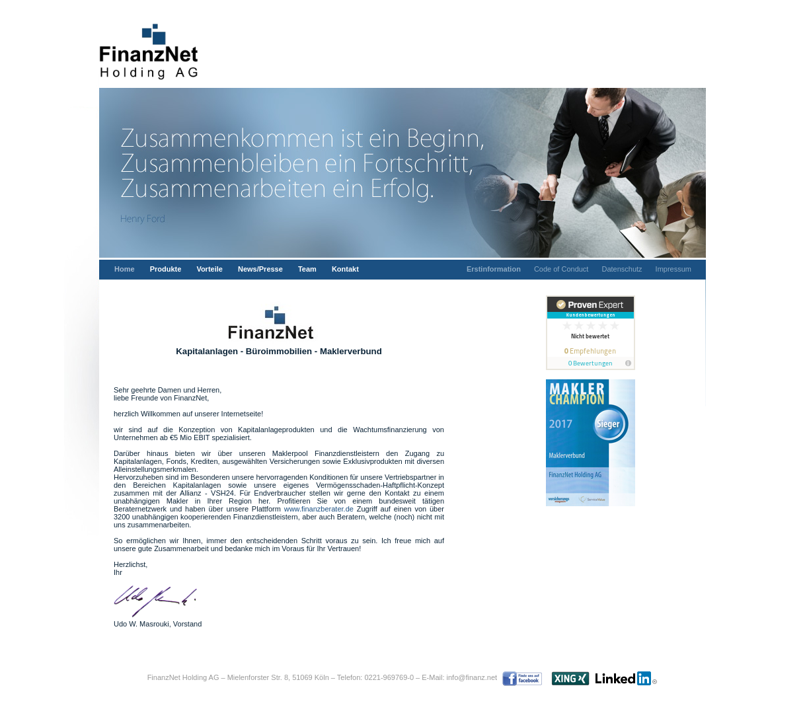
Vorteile (209, 269)
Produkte (166, 269)
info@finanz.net (472, 677)
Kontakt (345, 269)
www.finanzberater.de (319, 509)
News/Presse (260, 269)
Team (307, 269)
